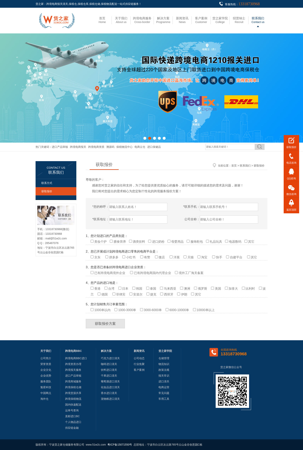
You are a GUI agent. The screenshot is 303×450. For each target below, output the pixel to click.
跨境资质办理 (73, 364)
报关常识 (163, 375)
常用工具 (163, 398)
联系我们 (245, 165)
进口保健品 (154, 146)
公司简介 (45, 358)
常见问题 (163, 393)
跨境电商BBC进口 (76, 358)
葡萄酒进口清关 (110, 381)
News (182, 20)
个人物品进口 (73, 422)
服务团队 (45, 381)
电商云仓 (139, 146)
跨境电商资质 (96, 146)
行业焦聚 (139, 364)
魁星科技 (45, 387)
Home (102, 20)
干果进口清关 (109, 375)
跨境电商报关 (78, 146)
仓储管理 (163, 358)
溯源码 (110, 146)
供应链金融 (72, 427)
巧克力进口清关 (110, 358)
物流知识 (163, 364)
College (220, 20)
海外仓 (44, 398)
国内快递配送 (73, 404)
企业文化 (45, 369)
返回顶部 (291, 209)
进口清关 (163, 381)
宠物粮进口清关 (110, 398)
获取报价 (46, 191)
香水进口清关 (109, 393)
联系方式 (46, 183)
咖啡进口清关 (109, 364)
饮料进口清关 (109, 369)
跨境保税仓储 (73, 387)
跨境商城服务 (73, 381)
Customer (201, 20)
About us (121, 20)
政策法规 (163, 369)
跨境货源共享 (73, 393)
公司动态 (139, 358)
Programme (163, 20)
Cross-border (142, 20)
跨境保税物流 (73, 398)
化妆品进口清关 (110, 387)
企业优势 (45, 375)
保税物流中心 (124, 146)
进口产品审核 (60, 146)
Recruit (239, 20)
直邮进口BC (72, 416)
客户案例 (139, 369)
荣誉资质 (45, 364)
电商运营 (163, 387)
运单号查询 (72, 410)
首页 (234, 165)
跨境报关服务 (73, 369)
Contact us (258, 20)
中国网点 (45, 393)
